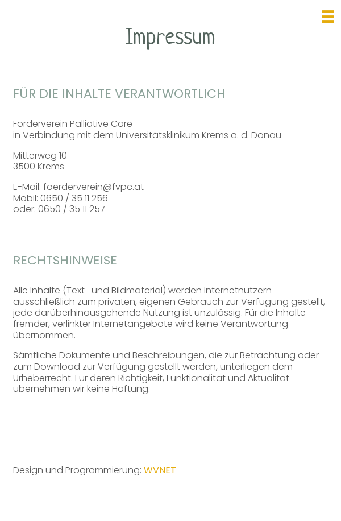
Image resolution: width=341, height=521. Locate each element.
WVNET (160, 470)
